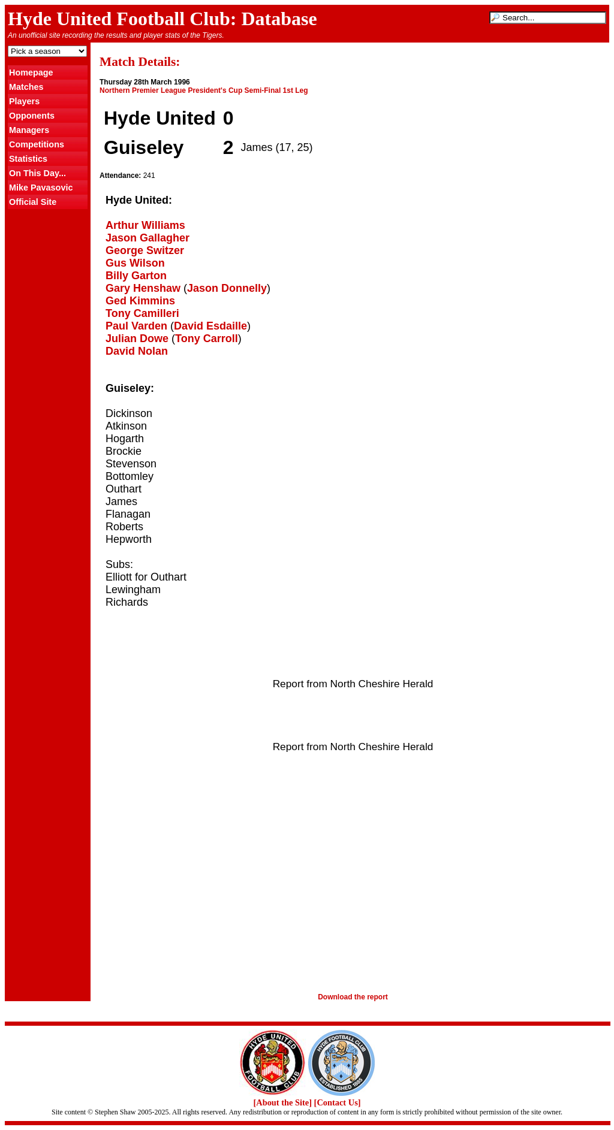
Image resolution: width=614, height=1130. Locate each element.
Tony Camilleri (142, 313)
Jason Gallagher (147, 238)
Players (24, 101)
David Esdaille (210, 326)
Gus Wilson (135, 263)
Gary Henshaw (143, 288)
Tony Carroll (206, 339)
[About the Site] (282, 1102)
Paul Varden (136, 326)
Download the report (353, 997)
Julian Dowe (137, 339)
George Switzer (145, 250)
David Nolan (137, 351)
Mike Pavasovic (41, 187)
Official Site (32, 202)
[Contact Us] (337, 1102)
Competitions (36, 144)
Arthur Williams (145, 225)
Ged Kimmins (140, 301)
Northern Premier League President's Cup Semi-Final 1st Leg (204, 90)
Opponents (32, 115)
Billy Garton (136, 276)
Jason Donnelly (227, 288)
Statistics (28, 159)
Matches (26, 87)
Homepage (31, 72)
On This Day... (37, 173)
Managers (29, 130)
